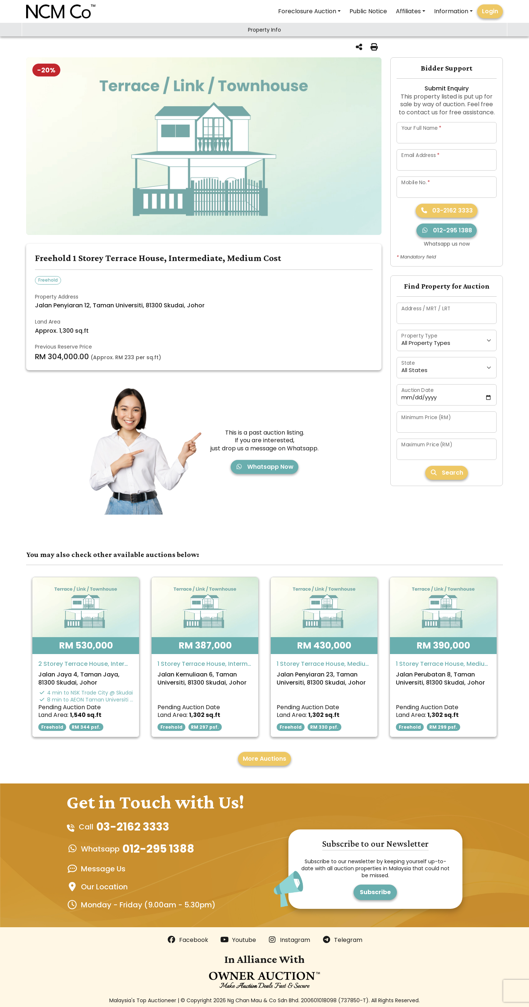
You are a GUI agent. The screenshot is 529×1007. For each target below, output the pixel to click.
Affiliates (408, 11)
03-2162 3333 (446, 210)
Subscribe (375, 892)
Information (451, 11)
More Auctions (264, 758)
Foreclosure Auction (307, 11)
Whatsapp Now (264, 467)
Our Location (104, 886)
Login (490, 11)
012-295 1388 (446, 230)
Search (446, 472)
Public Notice (368, 11)
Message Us (103, 868)
